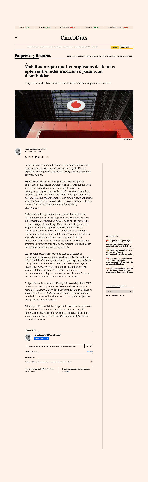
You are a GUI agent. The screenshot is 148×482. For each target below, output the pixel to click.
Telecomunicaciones (79, 56)
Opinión (87, 47)
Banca (69, 56)
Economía (50, 47)
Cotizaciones (58, 47)
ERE (33, 362)
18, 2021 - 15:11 (35, 152)
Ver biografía (41, 338)
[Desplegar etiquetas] (91, 361)
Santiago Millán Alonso (36, 149)
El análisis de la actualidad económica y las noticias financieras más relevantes (51, 346)
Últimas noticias (79, 47)
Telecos (27, 63)
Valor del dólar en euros (115, 27)
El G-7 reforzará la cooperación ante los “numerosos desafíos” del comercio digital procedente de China (119, 270)
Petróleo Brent (64, 27)
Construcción (96, 56)
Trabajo (68, 362)
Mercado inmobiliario (108, 56)
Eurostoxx (115, 296)
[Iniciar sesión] (126, 47)
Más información (30, 371)
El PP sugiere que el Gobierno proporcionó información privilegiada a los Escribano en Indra (119, 252)
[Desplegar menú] (16, 37)
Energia (88, 56)
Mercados (43, 47)
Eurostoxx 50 (88, 27)
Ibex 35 (21, 27)
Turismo (119, 56)
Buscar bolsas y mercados (116, 286)
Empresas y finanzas (33, 47)
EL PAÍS (94, 46)
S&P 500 (42, 27)
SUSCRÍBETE (115, 47)
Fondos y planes (68, 47)
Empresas (54, 362)
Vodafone (28, 362)
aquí (67, 371)
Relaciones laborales (43, 362)
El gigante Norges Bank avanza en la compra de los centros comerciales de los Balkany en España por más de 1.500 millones (119, 261)
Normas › (90, 351)
